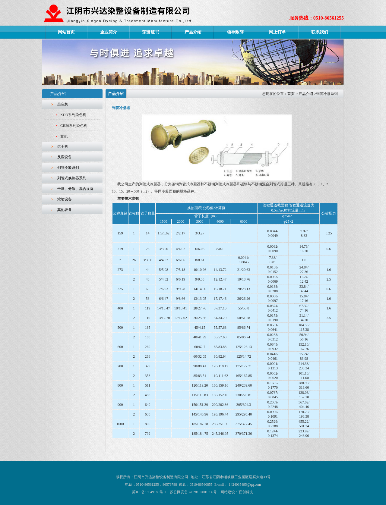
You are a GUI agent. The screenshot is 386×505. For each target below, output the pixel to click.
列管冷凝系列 (68, 167)
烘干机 (62, 146)
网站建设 (227, 492)
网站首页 (66, 32)
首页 (291, 94)
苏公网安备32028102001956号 (193, 492)
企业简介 (108, 32)
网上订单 (277, 32)
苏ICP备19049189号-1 (149, 492)
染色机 (62, 104)
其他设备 (64, 210)
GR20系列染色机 (73, 126)
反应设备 (64, 157)
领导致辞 (235, 32)
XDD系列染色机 (73, 115)
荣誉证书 (150, 32)
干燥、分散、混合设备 (75, 189)
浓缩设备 (64, 199)
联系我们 (319, 32)
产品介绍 (193, 32)
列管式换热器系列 (71, 178)
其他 (64, 136)
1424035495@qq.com (245, 484)
